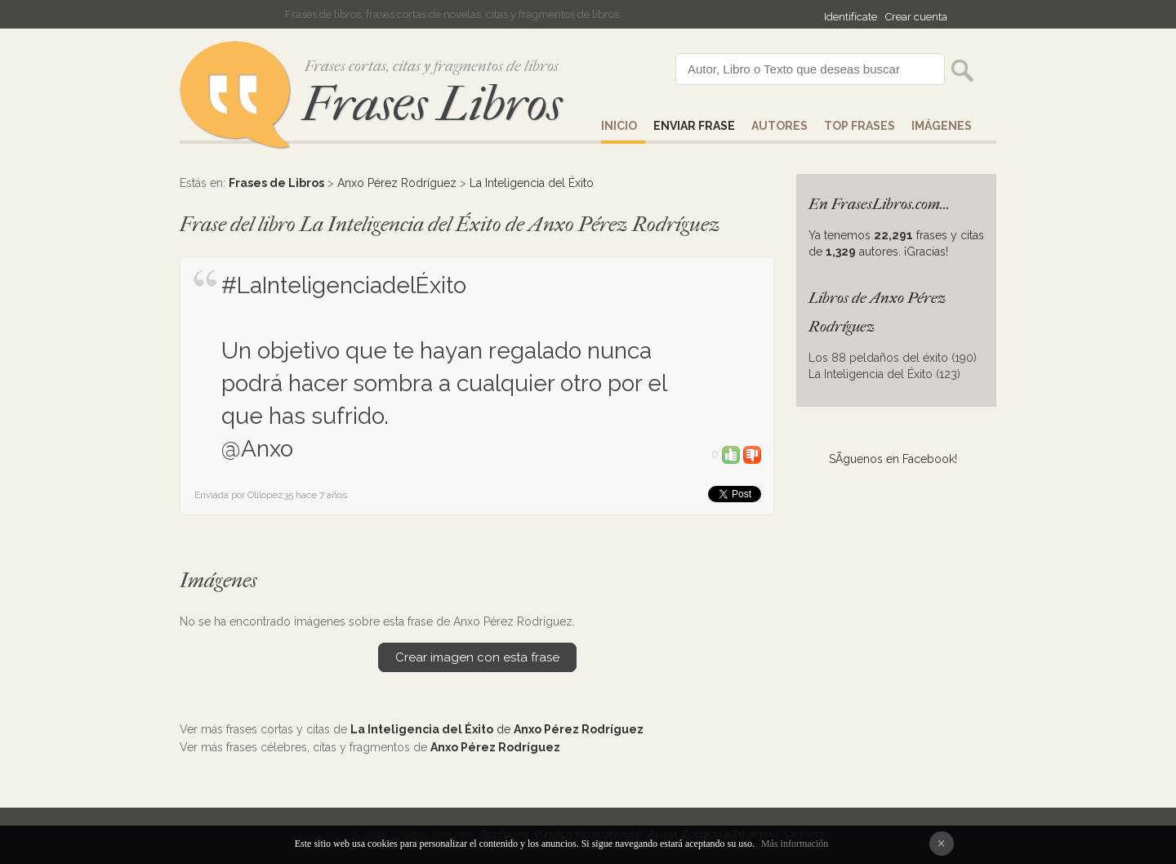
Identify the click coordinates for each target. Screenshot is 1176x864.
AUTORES (779, 125)
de (497, 729)
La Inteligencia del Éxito (532, 182)
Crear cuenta (916, 17)
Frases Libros (432, 104)
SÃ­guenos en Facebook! (893, 458)
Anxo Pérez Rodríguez (397, 182)
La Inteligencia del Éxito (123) (884, 374)
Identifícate (850, 17)
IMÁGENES (941, 125)
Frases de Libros (276, 182)
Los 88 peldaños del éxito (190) (892, 357)
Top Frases (859, 125)
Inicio (619, 125)
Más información (794, 843)
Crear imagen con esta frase (477, 657)
